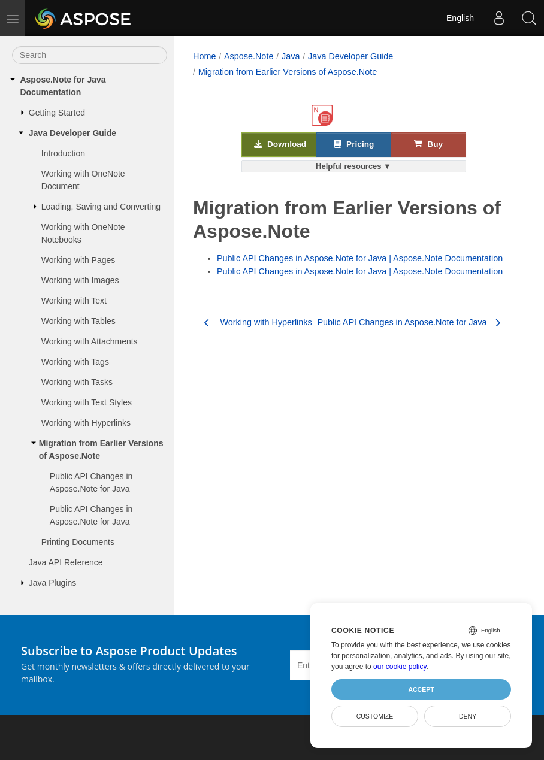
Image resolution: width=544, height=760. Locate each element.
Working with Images (80, 280)
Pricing (353, 144)
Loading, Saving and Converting (101, 206)
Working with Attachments (89, 341)
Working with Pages (78, 260)
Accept (421, 689)
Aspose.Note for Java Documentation (62, 86)
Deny (467, 716)
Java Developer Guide (72, 133)
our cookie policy (400, 666)
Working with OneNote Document (83, 180)
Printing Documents (77, 542)
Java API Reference (66, 562)
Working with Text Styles (86, 402)
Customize (375, 716)
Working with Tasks (77, 382)
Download (280, 144)
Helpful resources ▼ (353, 166)
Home (204, 56)
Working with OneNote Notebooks (83, 233)
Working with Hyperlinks (86, 423)
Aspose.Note (248, 56)
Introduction (63, 153)
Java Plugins (52, 583)
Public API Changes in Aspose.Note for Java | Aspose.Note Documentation (360, 258)
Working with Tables (78, 321)
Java (291, 56)
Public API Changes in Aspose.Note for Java (91, 482)
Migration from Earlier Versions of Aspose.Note (101, 449)
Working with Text (74, 300)
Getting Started (57, 112)
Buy (428, 144)
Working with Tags (75, 362)
